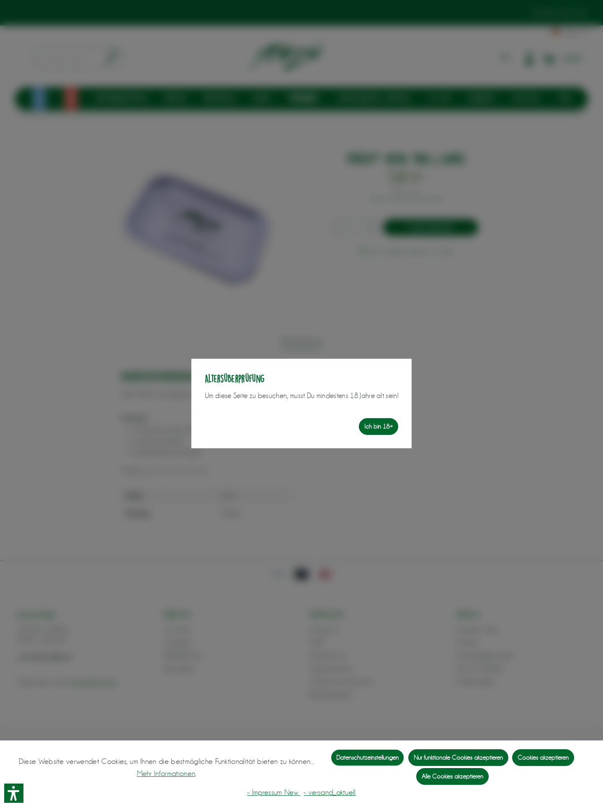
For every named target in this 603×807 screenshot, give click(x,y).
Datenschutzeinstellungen (367, 757)
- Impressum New (273, 792)
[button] (13, 793)
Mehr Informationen (166, 773)
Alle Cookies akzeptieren (452, 776)
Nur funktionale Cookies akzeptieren (458, 757)
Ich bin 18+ (378, 426)
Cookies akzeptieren (543, 757)
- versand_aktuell (330, 792)
